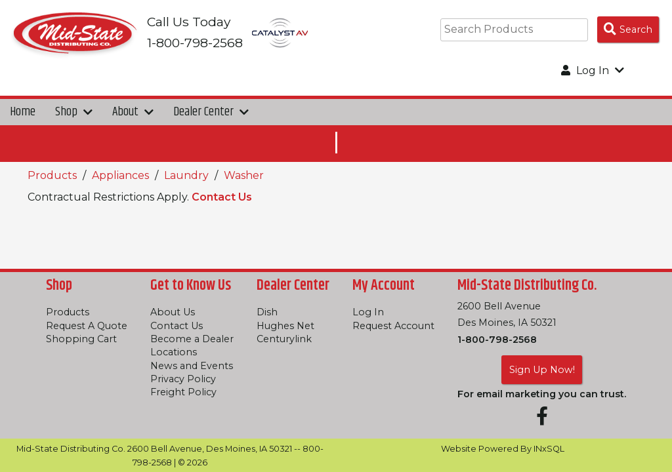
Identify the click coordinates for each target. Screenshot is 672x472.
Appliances (120, 175)
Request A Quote (86, 326)
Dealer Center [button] (211, 111)
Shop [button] (74, 111)
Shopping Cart (81, 339)
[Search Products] (628, 29)
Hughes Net (285, 326)
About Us (172, 312)
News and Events (191, 366)
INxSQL (549, 449)
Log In (368, 312)
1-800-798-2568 (497, 339)
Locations (173, 352)
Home (22, 111)
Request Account (393, 326)
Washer (244, 175)
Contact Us (222, 197)
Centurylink (284, 339)
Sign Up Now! (542, 370)
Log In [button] (592, 70)
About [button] (133, 111)
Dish (267, 312)
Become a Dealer (192, 339)
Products (52, 175)
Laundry (186, 175)
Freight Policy (183, 392)
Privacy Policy (183, 379)
